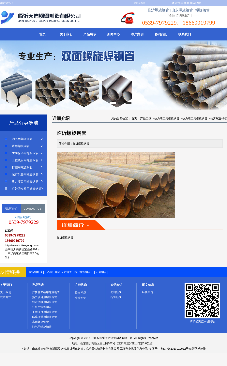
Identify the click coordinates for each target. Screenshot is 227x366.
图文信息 (148, 284)
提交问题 (80, 292)
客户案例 (137, 34)
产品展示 (89, 34)
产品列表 (38, 284)
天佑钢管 (101, 272)
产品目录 (145, 118)
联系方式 (5, 297)
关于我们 (66, 34)
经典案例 (147, 292)
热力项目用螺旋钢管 (25, 181)
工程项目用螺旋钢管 (25, 160)
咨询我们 (161, 34)
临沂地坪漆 (35, 272)
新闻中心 (113, 34)
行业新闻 (116, 297)
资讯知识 (116, 284)
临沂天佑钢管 (63, 272)
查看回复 (80, 297)
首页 (42, 34)
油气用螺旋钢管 (22, 139)
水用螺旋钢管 (21, 146)
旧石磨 (49, 272)
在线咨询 (81, 284)
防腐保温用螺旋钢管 (25, 153)
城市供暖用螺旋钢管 (25, 174)
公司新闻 (116, 292)
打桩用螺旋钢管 (22, 167)
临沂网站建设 (197, 348)
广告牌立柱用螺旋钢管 (26, 188)
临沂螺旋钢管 (218, 118)
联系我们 (184, 34)
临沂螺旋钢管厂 (83, 272)
